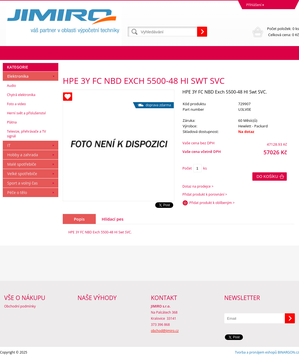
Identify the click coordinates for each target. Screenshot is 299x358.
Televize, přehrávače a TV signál (26, 133)
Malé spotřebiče (21, 164)
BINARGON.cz (288, 352)
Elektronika (18, 76)
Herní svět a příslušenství (26, 113)
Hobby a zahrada (22, 154)
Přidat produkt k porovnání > (204, 194)
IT (9, 145)
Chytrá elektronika (21, 94)
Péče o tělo (17, 192)
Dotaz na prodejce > (197, 186)
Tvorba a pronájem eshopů (256, 352)
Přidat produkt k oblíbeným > (212, 202)
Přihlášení (254, 4)
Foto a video (16, 104)
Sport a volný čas (22, 183)
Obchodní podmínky (20, 306)
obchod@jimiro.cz (165, 330)
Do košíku (267, 176)
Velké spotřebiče (22, 173)
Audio (11, 85)
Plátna (12, 122)
